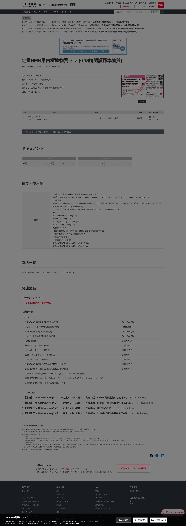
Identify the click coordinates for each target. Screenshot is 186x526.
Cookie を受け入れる (158, 520)
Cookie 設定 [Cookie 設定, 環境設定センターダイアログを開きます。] (123, 520)
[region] (93, 520)
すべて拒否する (140, 520)
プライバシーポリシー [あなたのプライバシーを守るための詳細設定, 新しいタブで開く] (71, 523)
